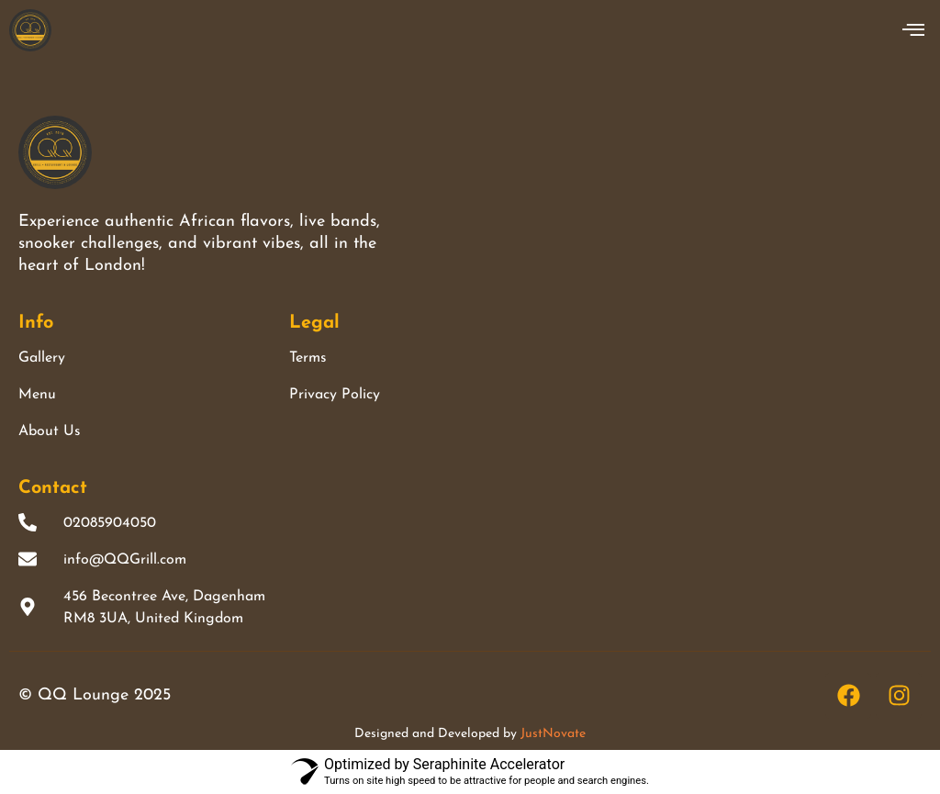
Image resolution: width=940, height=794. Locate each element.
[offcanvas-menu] (913, 30)
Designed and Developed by (470, 734)
